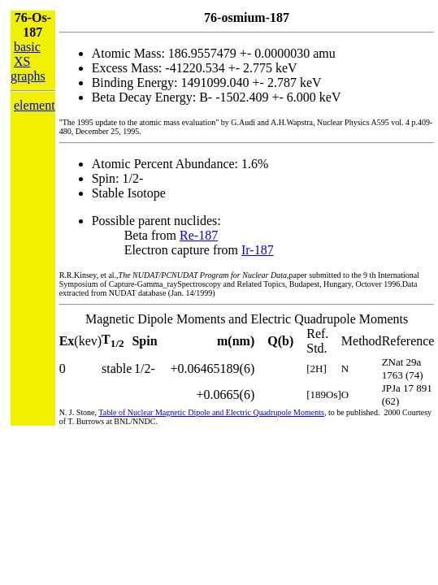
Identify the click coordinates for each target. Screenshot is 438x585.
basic (27, 47)
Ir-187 (257, 250)
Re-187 (199, 235)
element (34, 105)
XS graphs (28, 68)
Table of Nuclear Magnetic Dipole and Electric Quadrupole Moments (211, 412)
